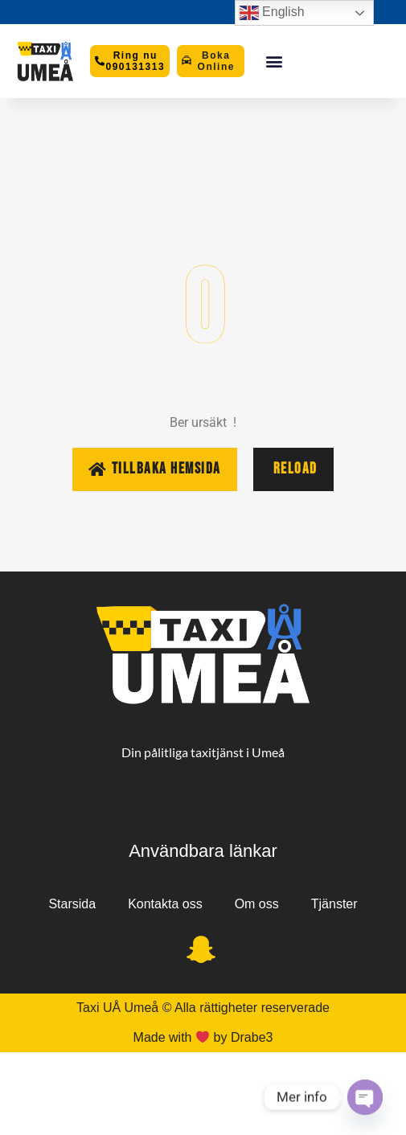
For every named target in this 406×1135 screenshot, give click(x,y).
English (272, 13)
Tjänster (334, 904)
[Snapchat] (201, 951)
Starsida (72, 904)
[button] (273, 61)
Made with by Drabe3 (203, 1037)
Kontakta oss (165, 904)
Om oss (257, 904)
